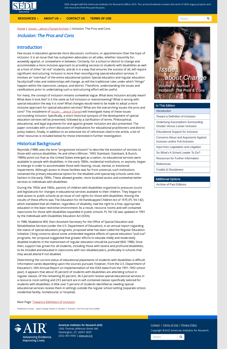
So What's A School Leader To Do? (178, 152)
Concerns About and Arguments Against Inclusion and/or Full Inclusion (181, 139)
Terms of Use (170, 325)
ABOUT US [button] (52, 18)
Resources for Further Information (177, 158)
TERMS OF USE (101, 18)
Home (21, 29)
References (163, 163)
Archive (48, 29)
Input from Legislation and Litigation (178, 147)
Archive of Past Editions (171, 184)
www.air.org (85, 335)
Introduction (163, 110)
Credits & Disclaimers (169, 169)
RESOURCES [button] (28, 18)
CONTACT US (76, 18)
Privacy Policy (189, 325)
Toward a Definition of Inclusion (53, 302)
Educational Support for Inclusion (177, 131)
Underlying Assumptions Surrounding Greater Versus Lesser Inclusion (179, 124)
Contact (155, 325)
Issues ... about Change (66, 112)
